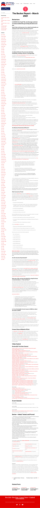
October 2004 (3, 197)
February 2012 (3, 172)
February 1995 (3, 251)
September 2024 (3, 64)
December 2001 (3, 221)
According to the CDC (25, 32)
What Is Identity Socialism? (19, 390)
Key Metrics (17, 224)
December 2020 (3, 138)
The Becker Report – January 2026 (34, 489)
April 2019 (2, 167)
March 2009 (3, 185)
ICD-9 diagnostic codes (24, 46)
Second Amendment (28, 444)
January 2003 (3, 215)
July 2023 (2, 87)
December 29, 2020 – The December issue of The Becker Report (22, 381)
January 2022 (3, 116)
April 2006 (2, 190)
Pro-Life (13, 448)
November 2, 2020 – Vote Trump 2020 (18, 374)
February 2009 (3, 187)
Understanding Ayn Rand (19, 397)
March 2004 (3, 200)
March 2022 (3, 113)
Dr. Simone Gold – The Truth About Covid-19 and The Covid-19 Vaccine (23, 398)
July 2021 (2, 126)
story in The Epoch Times (22, 129)
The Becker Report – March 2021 (25, 14)
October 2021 (3, 121)
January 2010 (3, 180)
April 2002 (2, 220)
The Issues (17, 3)
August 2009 (3, 182)
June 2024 (2, 69)
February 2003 (3, 213)
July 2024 (2, 67)
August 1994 (3, 256)
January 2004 (3, 203)
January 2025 (3, 57)
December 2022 (3, 98)
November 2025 (3, 41)
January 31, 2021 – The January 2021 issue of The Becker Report (22, 382)
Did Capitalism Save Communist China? (21, 392)
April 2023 (2, 92)
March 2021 (3, 133)
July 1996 (2, 246)
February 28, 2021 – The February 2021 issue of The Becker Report (23, 383)
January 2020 (3, 156)
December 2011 (3, 174)
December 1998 (3, 239)
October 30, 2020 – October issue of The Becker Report (21, 373)
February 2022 (3, 115)
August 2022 (3, 105)
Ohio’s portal (19, 193)
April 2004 (2, 198)
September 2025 (3, 44)
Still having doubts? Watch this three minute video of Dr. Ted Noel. (23, 125)
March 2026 (3, 34)
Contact (31, 3)
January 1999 (3, 238)
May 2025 (2, 51)
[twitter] (17, 504)
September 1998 (3, 241)
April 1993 (2, 259)
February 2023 (3, 95)
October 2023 (3, 82)
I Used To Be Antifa (18, 391)
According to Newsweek (16, 138)
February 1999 (3, 236)
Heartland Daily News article (30, 57)
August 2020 (3, 144)
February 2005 (3, 195)
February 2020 (3, 154)
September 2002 (3, 218)
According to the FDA (31, 260)
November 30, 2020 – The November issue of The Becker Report (22, 380)
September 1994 (3, 254)
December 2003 (3, 205)
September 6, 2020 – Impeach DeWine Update (19, 355)
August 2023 (3, 85)
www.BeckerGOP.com (16, 441)
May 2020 (2, 149)
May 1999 (2, 231)
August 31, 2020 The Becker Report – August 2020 (20, 354)
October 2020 (21, 331)
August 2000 (3, 228)
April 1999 (2, 233)
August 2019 (3, 162)
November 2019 (3, 159)
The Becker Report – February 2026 (25, 489)
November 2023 (3, 80)
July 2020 (2, 146)
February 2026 (3, 36)
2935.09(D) (20, 333)
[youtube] (23, 504)
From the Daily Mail (18, 84)
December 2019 (3, 157)
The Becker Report (26, 3)
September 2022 (3, 103)
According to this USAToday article (18, 287)
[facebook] (20, 504)
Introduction (14, 444)
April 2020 (2, 151)
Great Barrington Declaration (18, 145)
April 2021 (2, 131)
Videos (21, 3)
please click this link (25, 440)
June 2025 (2, 49)
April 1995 (2, 249)
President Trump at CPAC (16, 388)
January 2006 (3, 192)
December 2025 (3, 39)
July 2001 (2, 223)
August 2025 (3, 46)
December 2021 (3, 118)
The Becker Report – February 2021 (19, 478)
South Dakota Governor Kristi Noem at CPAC (19, 389)
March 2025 (3, 54)
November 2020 (3, 139)
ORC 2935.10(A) (25, 339)
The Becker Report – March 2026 (16, 489)
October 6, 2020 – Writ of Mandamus (18, 363)
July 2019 (2, 164)
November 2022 (3, 100)
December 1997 (3, 244)
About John (13, 3)
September (15, 331)
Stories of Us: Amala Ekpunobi (20, 393)
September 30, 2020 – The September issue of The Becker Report (23, 362)
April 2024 (2, 72)
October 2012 (3, 169)
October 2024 (3, 62)
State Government (28, 451)
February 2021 (3, 134)
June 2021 (2, 128)
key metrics (31, 195)
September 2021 (3, 123)
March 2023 (3, 93)
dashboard (28, 193)
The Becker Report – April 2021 (31, 477)
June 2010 (2, 177)
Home (34, 3)
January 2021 (3, 136)
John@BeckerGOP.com (18, 456)
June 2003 (2, 210)
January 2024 (3, 77)
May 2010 (2, 179)
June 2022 (2, 108)
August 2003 (3, 208)
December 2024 (3, 59)
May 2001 (2, 226)
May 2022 (2, 110)
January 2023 (3, 97)
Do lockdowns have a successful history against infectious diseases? (23, 151)
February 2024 (3, 75)
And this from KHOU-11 (15, 294)
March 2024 (3, 74)
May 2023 (2, 90)
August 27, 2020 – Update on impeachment (19, 350)
